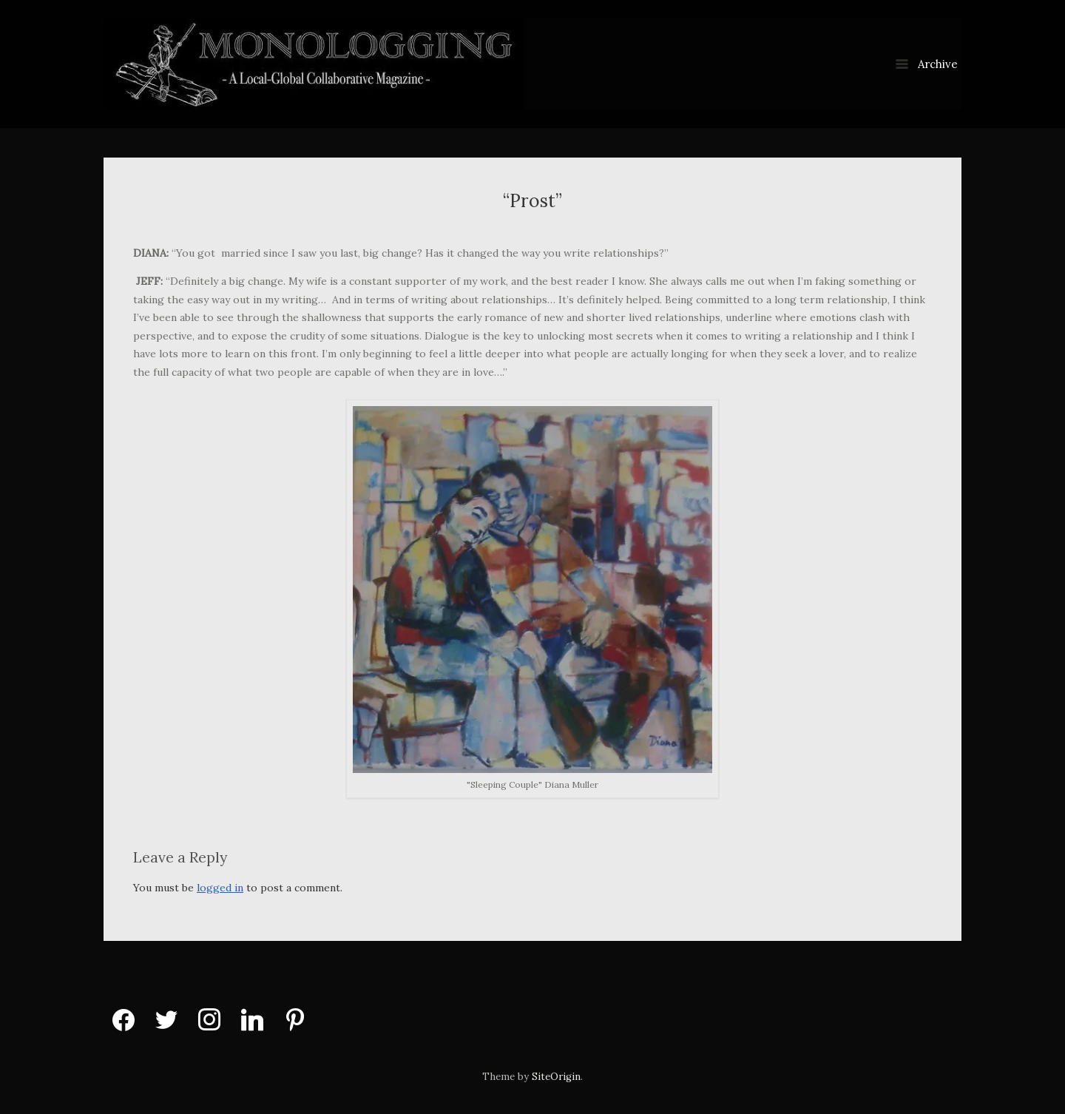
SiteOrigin (556, 1076)
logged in (220, 887)
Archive (927, 64)
